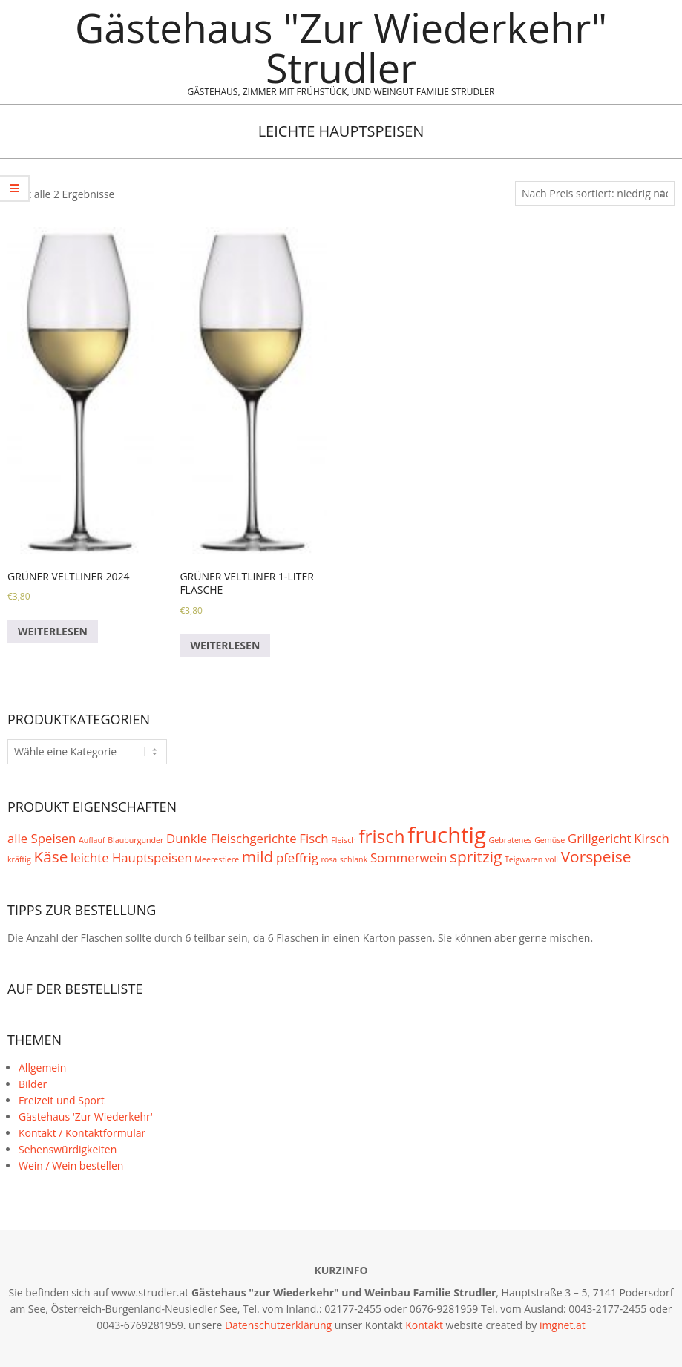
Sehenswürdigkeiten (68, 1149)
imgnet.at (563, 1325)
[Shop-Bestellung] (595, 193)
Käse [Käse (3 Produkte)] (50, 856)
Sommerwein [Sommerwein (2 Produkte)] (408, 857)
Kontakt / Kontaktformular (82, 1133)
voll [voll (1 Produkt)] (551, 859)
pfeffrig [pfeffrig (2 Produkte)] (297, 857)
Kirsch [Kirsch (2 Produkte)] (651, 838)
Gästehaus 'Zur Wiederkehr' (86, 1116)
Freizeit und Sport (62, 1100)
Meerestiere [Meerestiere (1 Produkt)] (216, 859)
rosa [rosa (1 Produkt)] (329, 859)
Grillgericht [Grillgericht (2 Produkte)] (600, 838)
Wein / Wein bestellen (71, 1165)
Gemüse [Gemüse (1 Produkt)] (549, 840)
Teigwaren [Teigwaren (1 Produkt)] (523, 859)
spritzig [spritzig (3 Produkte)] (476, 856)
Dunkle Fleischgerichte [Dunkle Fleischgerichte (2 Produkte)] (231, 838)
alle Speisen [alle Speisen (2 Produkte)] (41, 838)
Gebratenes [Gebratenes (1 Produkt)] (510, 840)
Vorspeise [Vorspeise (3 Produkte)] (596, 856)
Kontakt (424, 1325)
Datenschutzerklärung (278, 1325)
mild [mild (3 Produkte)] (258, 856)
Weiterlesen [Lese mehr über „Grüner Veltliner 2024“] (53, 631)
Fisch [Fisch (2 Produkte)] (313, 838)
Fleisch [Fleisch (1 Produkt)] (343, 840)
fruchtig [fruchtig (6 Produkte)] (446, 835)
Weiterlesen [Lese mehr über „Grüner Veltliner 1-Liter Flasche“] (225, 645)
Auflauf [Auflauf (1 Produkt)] (92, 840)
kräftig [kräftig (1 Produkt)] (19, 859)
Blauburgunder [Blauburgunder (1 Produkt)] (135, 840)
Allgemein (42, 1068)
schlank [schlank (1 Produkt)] (353, 859)
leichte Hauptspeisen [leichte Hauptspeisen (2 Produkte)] (131, 857)
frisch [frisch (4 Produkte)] (381, 836)
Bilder (33, 1084)
